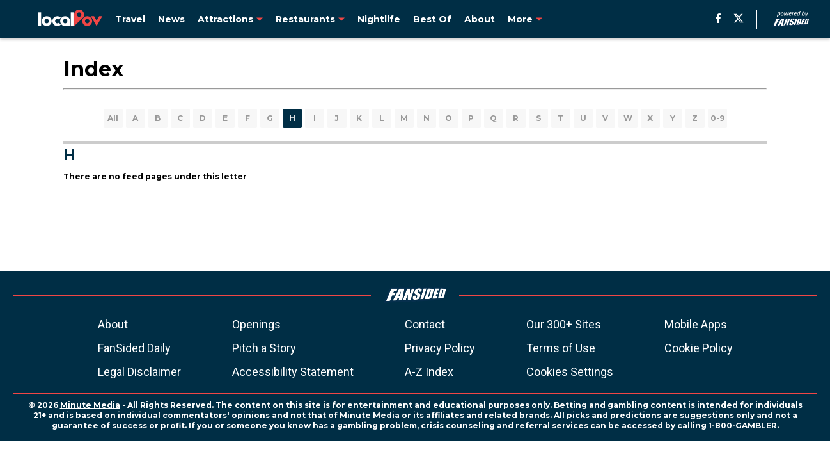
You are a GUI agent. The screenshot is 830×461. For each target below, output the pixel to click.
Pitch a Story (264, 348)
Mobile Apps (695, 324)
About (113, 324)
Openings (256, 324)
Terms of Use (560, 348)
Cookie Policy (698, 348)
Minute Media (90, 405)
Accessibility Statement (293, 371)
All (112, 118)
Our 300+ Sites (563, 324)
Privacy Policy (440, 348)
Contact (425, 324)
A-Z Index (429, 371)
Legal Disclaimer (139, 371)
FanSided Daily (134, 348)
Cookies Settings (569, 371)
